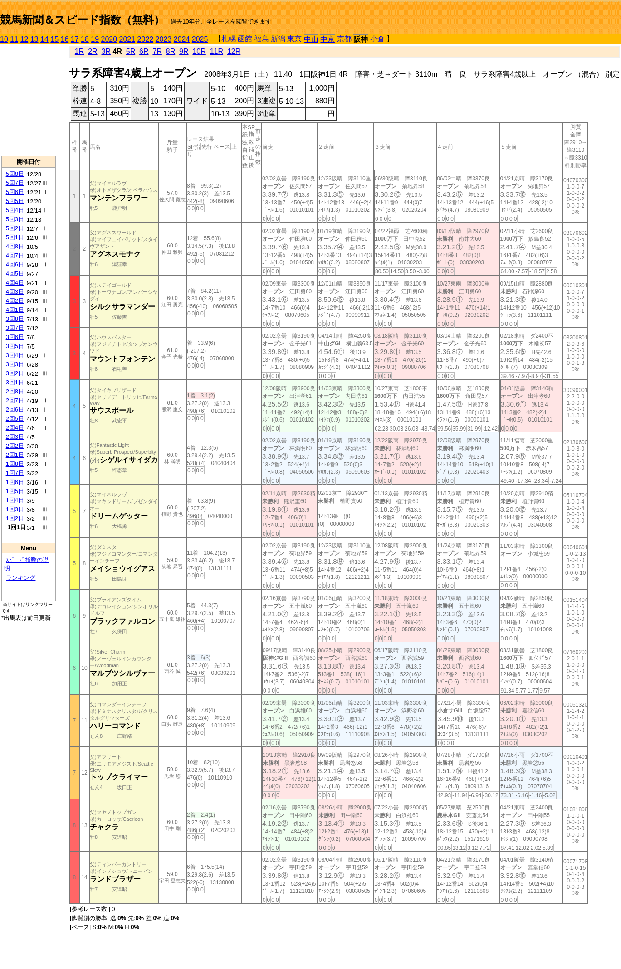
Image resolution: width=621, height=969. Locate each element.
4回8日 (15, 246)
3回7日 (15, 328)
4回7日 (15, 255)
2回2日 (15, 445)
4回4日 (15, 282)
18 (85, 39)
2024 (182, 39)
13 (34, 39)
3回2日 (15, 373)
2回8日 (15, 391)
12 (24, 39)
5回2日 (15, 228)
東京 (294, 39)
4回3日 (15, 291)
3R (105, 51)
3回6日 (15, 337)
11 (14, 39)
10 (4, 39)
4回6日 (15, 264)
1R (79, 51)
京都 (344, 39)
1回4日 (15, 500)
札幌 (228, 39)
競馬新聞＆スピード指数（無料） (82, 20)
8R (170, 51)
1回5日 (15, 491)
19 (95, 39)
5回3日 (15, 219)
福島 (261, 39)
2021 (127, 39)
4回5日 (15, 273)
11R (216, 51)
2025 (200, 39)
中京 (327, 39)
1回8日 (15, 463)
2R (92, 51)
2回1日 (15, 454)
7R (156, 51)
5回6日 (15, 192)
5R (130, 51)
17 (75, 39)
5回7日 (15, 182)
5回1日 (15, 237)
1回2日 (15, 518)
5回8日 (15, 173)
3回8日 (15, 318)
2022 (145, 39)
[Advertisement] (28, 100)
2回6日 (15, 409)
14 (44, 39)
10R (198, 51)
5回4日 (15, 210)
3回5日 (15, 346)
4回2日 (15, 300)
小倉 (377, 39)
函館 (245, 39)
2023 (164, 39)
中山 (311, 39)
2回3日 (15, 436)
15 (54, 39)
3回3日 (15, 364)
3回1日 (15, 382)
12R (233, 51)
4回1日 (15, 309)
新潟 (278, 39)
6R (143, 51)
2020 (109, 39)
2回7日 (15, 400)
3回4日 (15, 355)
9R (183, 51)
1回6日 (15, 482)
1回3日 (15, 509)
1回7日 (15, 473)
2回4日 (15, 427)
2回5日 (15, 418)
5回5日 (15, 201)
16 (65, 39)
